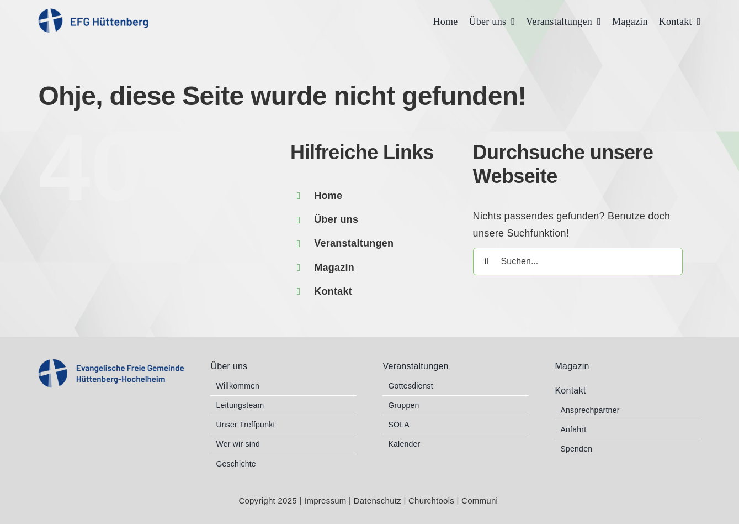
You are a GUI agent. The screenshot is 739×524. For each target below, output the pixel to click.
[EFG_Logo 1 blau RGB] (93, 13)
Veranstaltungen (354, 243)
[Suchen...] (578, 261)
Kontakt (333, 291)
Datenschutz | (381, 500)
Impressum (325, 500)
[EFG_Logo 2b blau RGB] (111, 363)
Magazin (334, 267)
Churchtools (432, 500)
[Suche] (487, 261)
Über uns (336, 219)
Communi (481, 500)
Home (328, 195)
